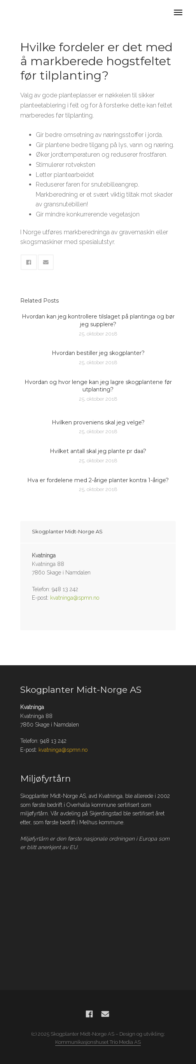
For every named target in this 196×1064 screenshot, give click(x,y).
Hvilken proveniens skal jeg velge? (98, 422)
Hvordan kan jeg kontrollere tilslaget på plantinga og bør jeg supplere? (98, 320)
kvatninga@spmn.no (74, 598)
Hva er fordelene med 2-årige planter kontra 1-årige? (98, 480)
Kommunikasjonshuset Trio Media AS (98, 1042)
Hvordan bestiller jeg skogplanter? (98, 352)
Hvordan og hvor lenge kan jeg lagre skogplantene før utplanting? (98, 386)
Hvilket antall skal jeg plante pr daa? (98, 451)
